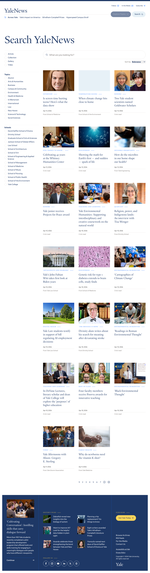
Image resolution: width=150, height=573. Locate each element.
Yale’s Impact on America (30, 17)
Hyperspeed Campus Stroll (77, 17)
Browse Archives (123, 535)
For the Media (121, 541)
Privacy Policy (120, 552)
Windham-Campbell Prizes (53, 17)
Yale (119, 565)
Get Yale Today (125, 518)
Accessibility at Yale (123, 549)
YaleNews (15, 11)
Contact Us (120, 544)
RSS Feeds (120, 538)
